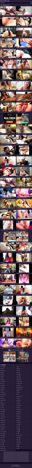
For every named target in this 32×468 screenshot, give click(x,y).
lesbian (18, 374)
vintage (18, 441)
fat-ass (2, 415)
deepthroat (3, 394)
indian (2, 439)
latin (18, 372)
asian (2, 374)
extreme (2, 409)
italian (2, 442)
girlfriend (2, 424)
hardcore (2, 435)
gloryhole (2, 428)
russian (18, 416)
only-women (19, 396)
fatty (1, 418)
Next (22, 350)
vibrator (18, 439)
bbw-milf (2, 381)
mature (18, 385)
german (2, 422)
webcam (18, 442)
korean (18, 368)
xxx (17, 448)
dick (1, 396)
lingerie (18, 378)
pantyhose (18, 405)
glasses (2, 426)
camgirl (2, 385)
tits (18, 431)
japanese (2, 448)
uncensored (18, 435)
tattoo (18, 429)
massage (18, 379)
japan (2, 444)
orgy (18, 402)
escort (2, 405)
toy (17, 433)
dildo (2, 398)
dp (1, 402)
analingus (2, 370)
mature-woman (19, 387)
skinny (18, 426)
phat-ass (18, 409)
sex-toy (18, 418)
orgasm (18, 400)
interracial (2, 441)
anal (2, 368)
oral (17, 398)
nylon (18, 392)
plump (18, 411)
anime (2, 372)
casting (2, 389)
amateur (2, 366)
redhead (18, 413)
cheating (2, 392)
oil (17, 394)
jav (17, 366)
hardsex (2, 437)
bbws (2, 383)
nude (18, 391)
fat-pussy (2, 416)
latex (17, 370)
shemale (18, 424)
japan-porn (2, 446)
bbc (1, 378)
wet (17, 444)
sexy (18, 420)
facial (2, 413)
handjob (2, 433)
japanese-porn (3, 450)
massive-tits (18, 381)
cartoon (2, 387)
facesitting (2, 411)
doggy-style (3, 400)
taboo (18, 428)
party (17, 407)
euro (2, 407)
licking (18, 376)
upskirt (18, 437)
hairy (2, 429)
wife (18, 446)
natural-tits (19, 389)
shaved (18, 422)
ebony (2, 404)
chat (1, 391)
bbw (2, 379)
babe (2, 376)
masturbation (19, 383)
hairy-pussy (3, 431)
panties (18, 404)
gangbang (2, 420)
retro (18, 415)
